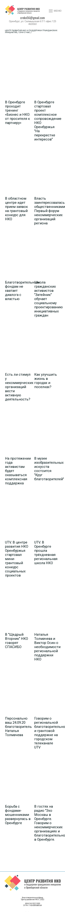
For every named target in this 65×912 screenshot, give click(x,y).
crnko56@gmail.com (32, 17)
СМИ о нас (24, 33)
